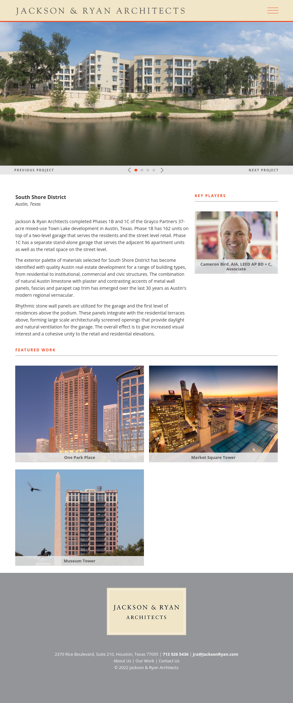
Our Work (145, 661)
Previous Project (34, 170)
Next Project (264, 170)
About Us (122, 661)
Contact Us (169, 661)
